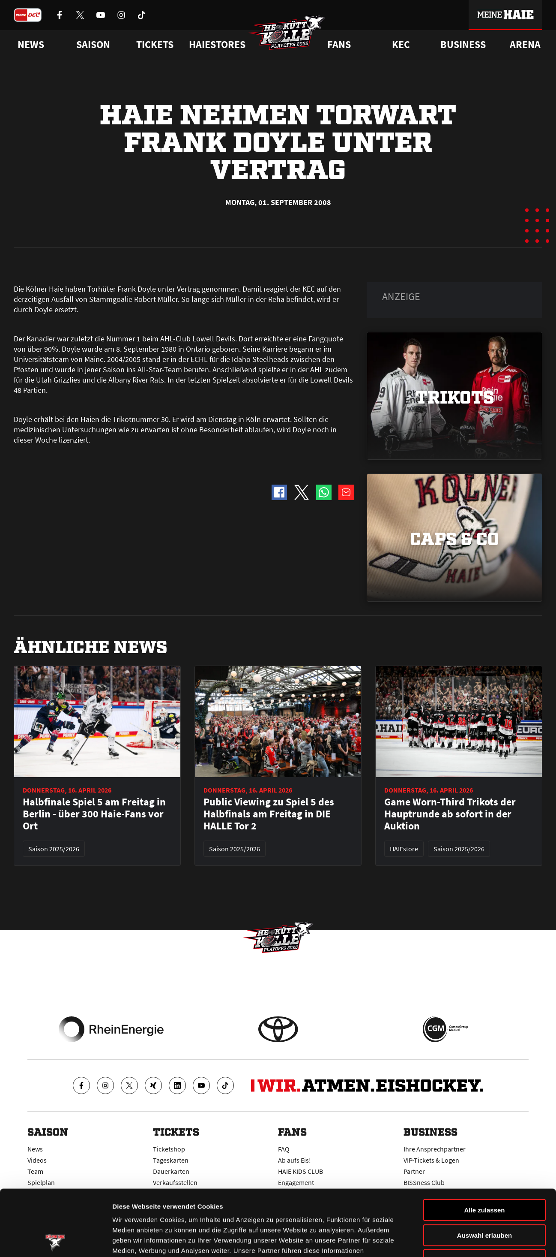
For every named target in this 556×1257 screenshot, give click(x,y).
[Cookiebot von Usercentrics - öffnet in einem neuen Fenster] (55, 1240)
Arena (525, 44)
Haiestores (217, 44)
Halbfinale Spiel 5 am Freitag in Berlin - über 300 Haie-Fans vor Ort (94, 814)
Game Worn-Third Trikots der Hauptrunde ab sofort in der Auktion (450, 814)
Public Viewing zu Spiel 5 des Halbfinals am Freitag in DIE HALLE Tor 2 (268, 814)
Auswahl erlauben (484, 1169)
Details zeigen (455, 1240)
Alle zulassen (484, 1144)
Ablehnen (484, 1194)
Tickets (154, 44)
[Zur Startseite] (286, 32)
